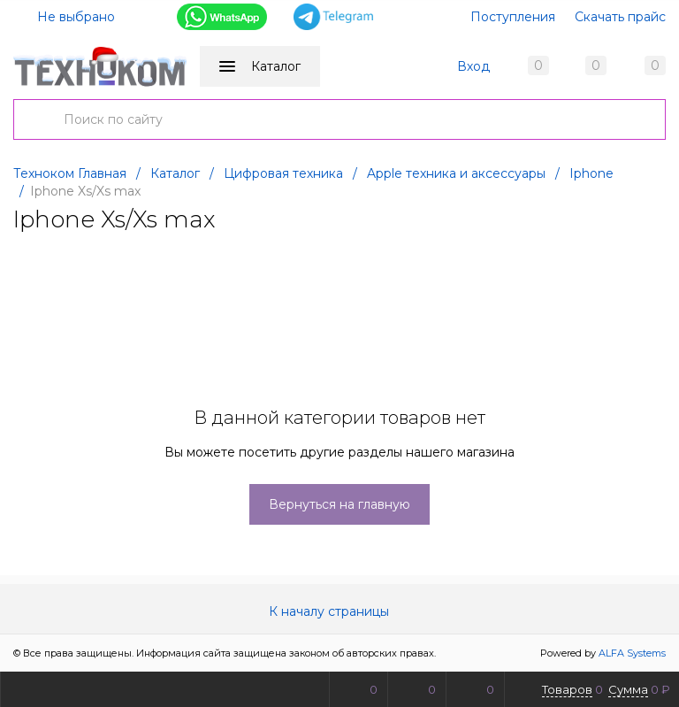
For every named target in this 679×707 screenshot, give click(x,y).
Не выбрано (65, 17)
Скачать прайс (620, 17)
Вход (473, 66)
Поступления (512, 17)
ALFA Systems (632, 653)
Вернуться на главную (339, 504)
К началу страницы (339, 611)
